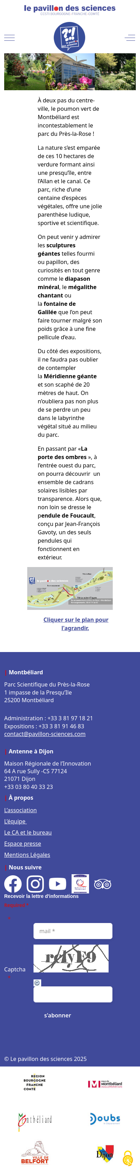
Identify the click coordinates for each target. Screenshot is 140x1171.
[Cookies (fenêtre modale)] (128, 1159)
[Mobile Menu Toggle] (9, 37)
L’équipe (15, 821)
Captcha (14, 969)
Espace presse (22, 843)
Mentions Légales (27, 855)
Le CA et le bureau (28, 832)
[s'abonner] (57, 1015)
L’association (20, 810)
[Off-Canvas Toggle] (130, 37)
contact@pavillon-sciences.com (45, 734)
